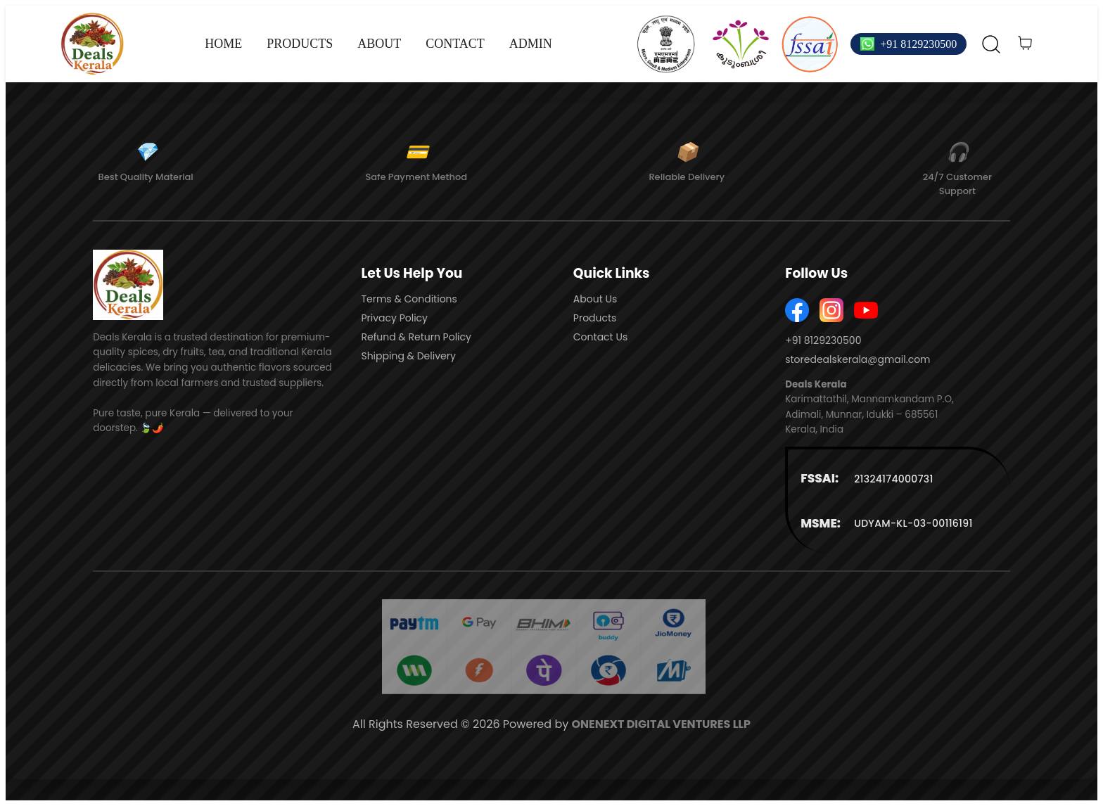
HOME (223, 44)
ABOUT (379, 44)
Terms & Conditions (409, 299)
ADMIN (530, 44)
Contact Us (600, 337)
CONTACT (455, 44)
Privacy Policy (394, 318)
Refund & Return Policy (416, 337)
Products (595, 318)
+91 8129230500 (918, 44)
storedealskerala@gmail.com (857, 359)
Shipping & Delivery (408, 356)
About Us (595, 299)
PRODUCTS (300, 44)
